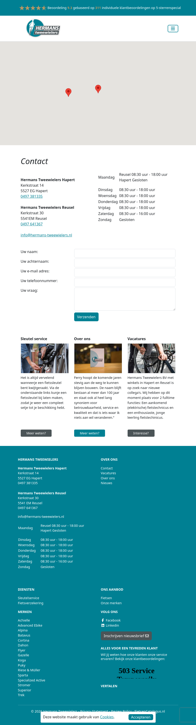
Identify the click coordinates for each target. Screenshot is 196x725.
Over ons (108, 478)
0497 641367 (32, 224)
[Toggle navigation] (173, 28)
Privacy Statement (94, 711)
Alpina (23, 630)
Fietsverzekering (31, 603)
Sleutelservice (28, 598)
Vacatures (108, 473)
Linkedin (110, 625)
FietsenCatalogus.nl (150, 711)
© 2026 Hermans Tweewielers (54, 711)
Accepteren (140, 717)
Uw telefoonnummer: (39, 280)
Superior (24, 690)
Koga (22, 660)
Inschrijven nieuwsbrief (126, 635)
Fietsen (106, 598)
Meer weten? (36, 433)
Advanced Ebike (30, 625)
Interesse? (141, 433)
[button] (98, 89)
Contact (107, 468)
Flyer (22, 650)
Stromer (24, 685)
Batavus (24, 635)
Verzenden (86, 316)
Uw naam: (29, 251)
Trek (21, 695)
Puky (22, 665)
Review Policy (121, 711)
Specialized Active (31, 680)
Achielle (24, 620)
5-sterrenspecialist (170, 8)
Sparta (23, 675)
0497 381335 (32, 196)
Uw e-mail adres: (35, 271)
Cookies (107, 716)
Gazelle (23, 655)
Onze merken (111, 603)
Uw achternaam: (35, 261)
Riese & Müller (29, 670)
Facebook (111, 620)
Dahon (23, 645)
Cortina (23, 640)
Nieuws (106, 483)
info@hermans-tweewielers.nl (46, 235)
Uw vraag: (29, 290)
